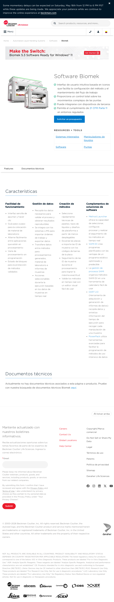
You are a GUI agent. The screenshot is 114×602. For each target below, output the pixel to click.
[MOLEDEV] (29, 596)
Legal (89, 447)
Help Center (65, 446)
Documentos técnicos (33, 168)
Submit (9, 506)
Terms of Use (8, 491)
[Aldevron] (45, 586)
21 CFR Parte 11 (98, 108)
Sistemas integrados (67, 136)
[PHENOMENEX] (45, 596)
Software (53, 41)
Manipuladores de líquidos (94, 138)
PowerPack (94, 336)
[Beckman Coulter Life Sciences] (16, 23)
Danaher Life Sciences (98, 476)
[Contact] (90, 31)
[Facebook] (88, 486)
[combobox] (80, 23)
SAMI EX (93, 244)
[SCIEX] (61, 596)
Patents (90, 459)
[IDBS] (77, 586)
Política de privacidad (98, 464)
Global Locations (68, 440)
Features (8, 168)
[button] (54, 23)
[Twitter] (105, 486)
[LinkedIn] (99, 486)
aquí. (74, 387)
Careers (63, 428)
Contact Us (65, 434)
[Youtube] (111, 486)
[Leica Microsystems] (13, 597)
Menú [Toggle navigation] (8, 31)
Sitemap (91, 470)
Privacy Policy (37, 488)
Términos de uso (95, 453)
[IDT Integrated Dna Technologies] (93, 586)
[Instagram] (93, 486)
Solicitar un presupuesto (69, 119)
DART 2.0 (93, 292)
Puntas (88, 147)
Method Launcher (98, 216)
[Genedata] (61, 586)
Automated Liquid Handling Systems (29, 41)
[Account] (98, 31)
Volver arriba (101, 413)
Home (6, 41)
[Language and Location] (106, 31)
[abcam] (29, 586)
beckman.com (48, 13)
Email (5, 458)
